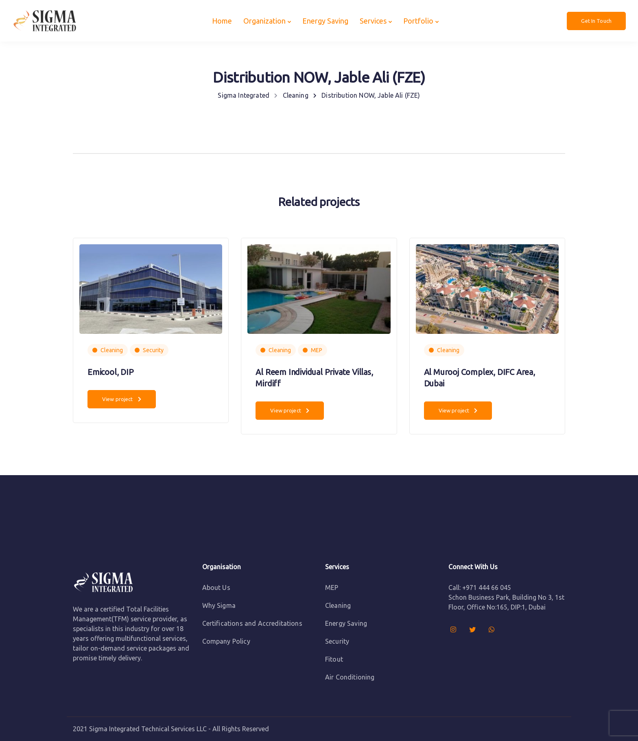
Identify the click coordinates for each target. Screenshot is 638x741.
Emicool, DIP (110, 372)
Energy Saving (325, 21)
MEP (316, 350)
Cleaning (112, 350)
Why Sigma (219, 605)
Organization (264, 21)
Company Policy (226, 641)
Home (222, 21)
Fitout (334, 659)
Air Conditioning (350, 677)
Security (153, 350)
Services (373, 21)
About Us (216, 587)
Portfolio (418, 21)
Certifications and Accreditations (252, 623)
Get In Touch (596, 21)
